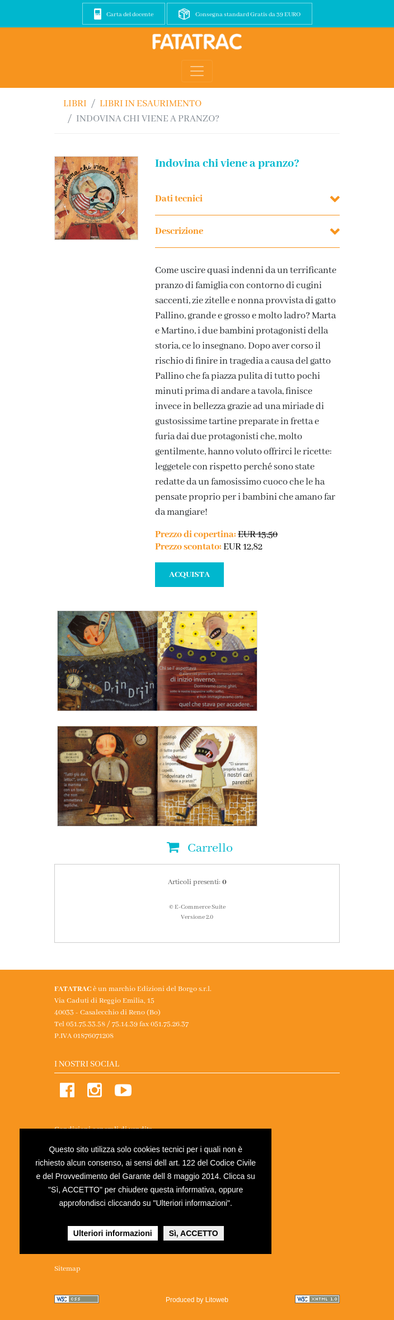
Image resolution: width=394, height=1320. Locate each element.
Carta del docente (129, 14)
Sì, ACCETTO (193, 1233)
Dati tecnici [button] (179, 199)
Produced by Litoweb (197, 1300)
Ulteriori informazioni (112, 1233)
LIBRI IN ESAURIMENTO (150, 104)
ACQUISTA (189, 575)
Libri (75, 104)
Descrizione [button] (179, 231)
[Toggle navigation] (197, 71)
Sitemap (67, 1269)
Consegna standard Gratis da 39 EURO (248, 14)
